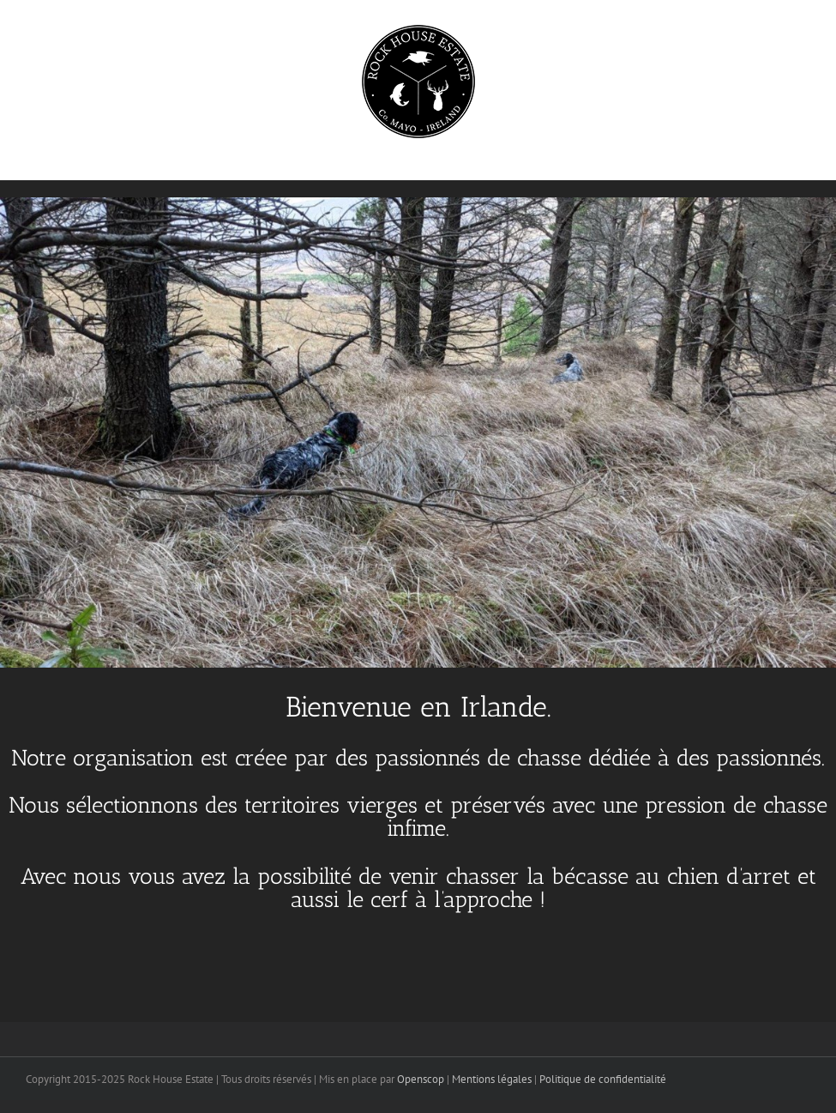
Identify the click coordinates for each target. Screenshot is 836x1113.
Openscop (420, 1079)
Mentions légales (492, 1079)
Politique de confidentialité (602, 1079)
